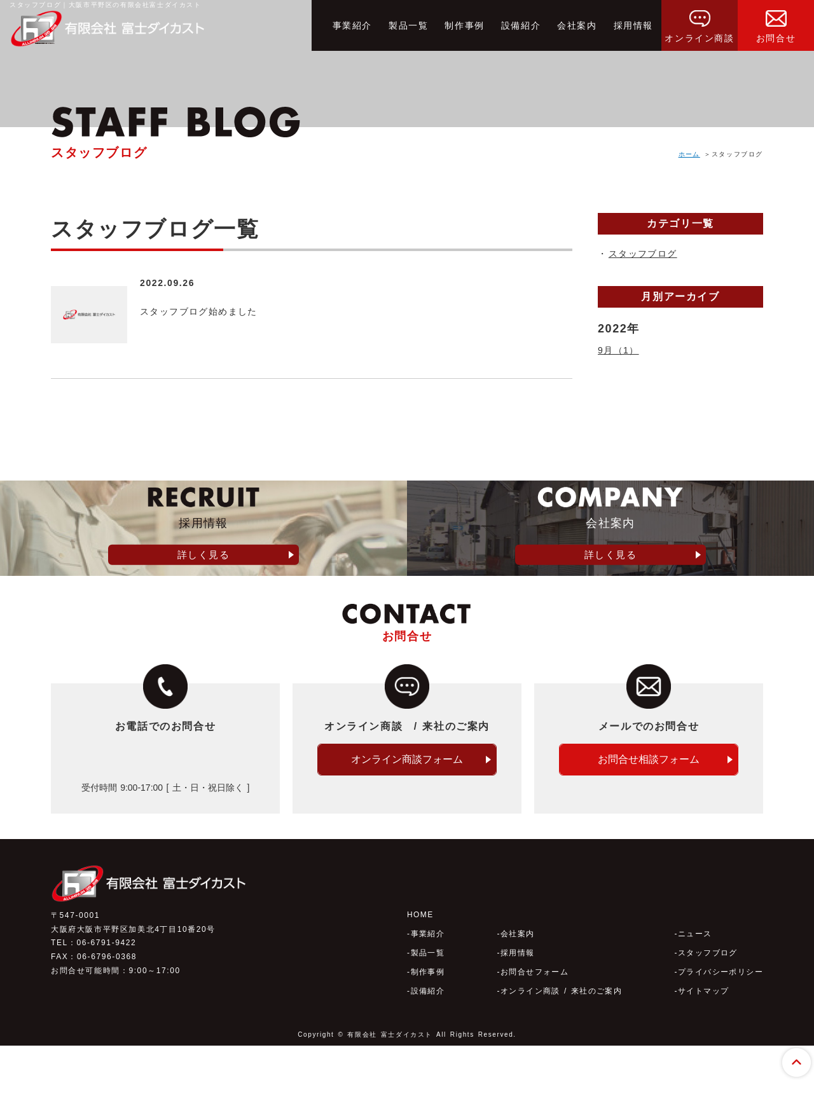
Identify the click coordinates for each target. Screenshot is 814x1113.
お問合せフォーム (534, 1039)
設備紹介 (521, 25)
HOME (420, 982)
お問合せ (776, 21)
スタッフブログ (640, 254)
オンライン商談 (699, 21)
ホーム (689, 154)
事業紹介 (352, 25)
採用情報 (633, 25)
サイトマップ (703, 1058)
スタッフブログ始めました (214, 310)
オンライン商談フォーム (407, 841)
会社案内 (577, 25)
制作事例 (464, 25)
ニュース (694, 1001)
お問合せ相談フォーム (649, 841)
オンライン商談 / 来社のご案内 (561, 1058)
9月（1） (616, 350)
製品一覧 (408, 25)
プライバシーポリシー (720, 1039)
